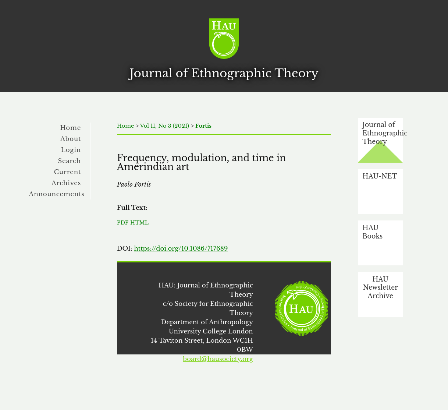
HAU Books (372, 232)
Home (70, 127)
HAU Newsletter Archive (380, 287)
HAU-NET (379, 176)
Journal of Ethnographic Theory (382, 133)
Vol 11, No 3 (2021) (164, 126)
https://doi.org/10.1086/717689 (181, 248)
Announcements (57, 194)
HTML (139, 222)
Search (69, 161)
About (70, 138)
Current (67, 172)
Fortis (203, 126)
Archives (66, 183)
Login (71, 149)
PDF (122, 222)
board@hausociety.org (218, 359)
